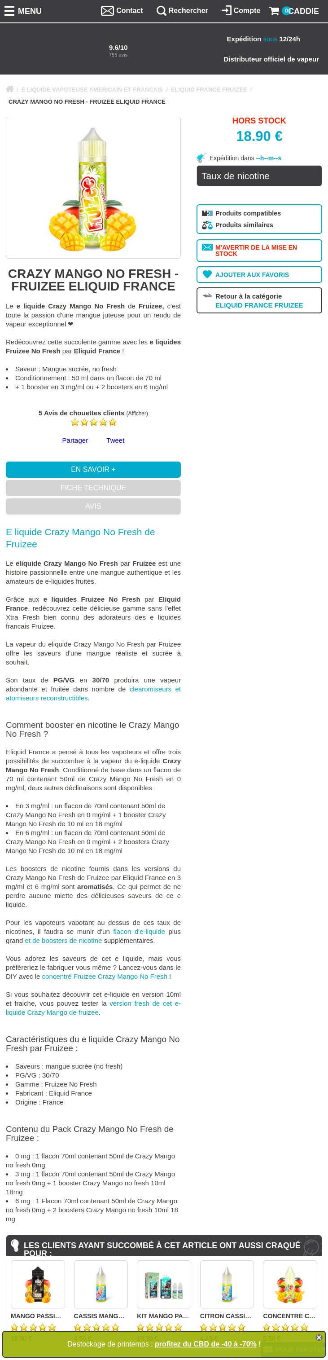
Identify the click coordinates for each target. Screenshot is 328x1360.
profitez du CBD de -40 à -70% (206, 1344)
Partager (75, 440)
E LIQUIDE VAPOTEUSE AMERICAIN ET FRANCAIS (92, 89)
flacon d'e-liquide (139, 931)
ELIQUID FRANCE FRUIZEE (209, 89)
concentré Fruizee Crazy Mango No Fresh (104, 976)
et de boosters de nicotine (63, 940)
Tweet (115, 440)
